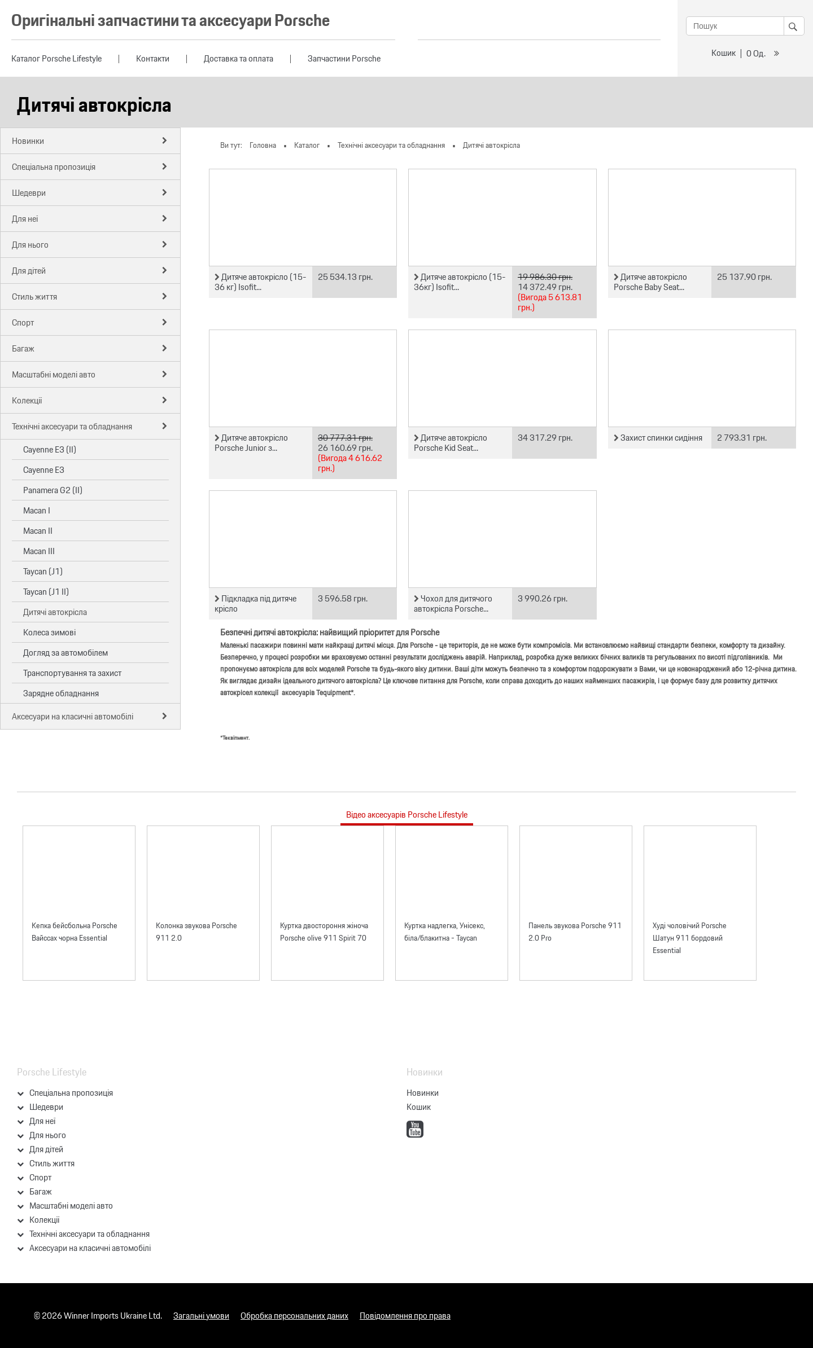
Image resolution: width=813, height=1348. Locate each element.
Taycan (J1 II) (46, 592)
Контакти (152, 58)
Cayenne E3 (43, 470)
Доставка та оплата (238, 58)
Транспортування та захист (72, 673)
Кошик (723, 53)
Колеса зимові (49, 632)
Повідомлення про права (405, 1316)
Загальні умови (201, 1316)
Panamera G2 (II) (52, 490)
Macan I (36, 510)
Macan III (39, 551)
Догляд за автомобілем (65, 653)
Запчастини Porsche (344, 58)
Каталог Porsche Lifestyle (56, 58)
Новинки (422, 1093)
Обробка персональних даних (294, 1316)
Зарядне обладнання (61, 693)
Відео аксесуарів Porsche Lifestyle (406, 814)
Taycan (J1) (43, 571)
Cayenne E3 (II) (49, 449)
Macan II (38, 531)
